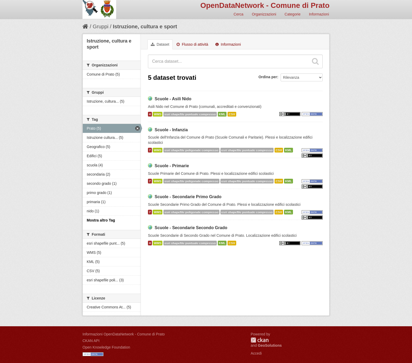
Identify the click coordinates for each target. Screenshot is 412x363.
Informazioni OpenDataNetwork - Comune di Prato (124, 334)
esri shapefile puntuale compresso (190, 114)
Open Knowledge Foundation (106, 347)
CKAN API (91, 341)
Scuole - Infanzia (171, 130)
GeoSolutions (270, 345)
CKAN (260, 340)
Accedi (256, 353)
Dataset (160, 44)
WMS (157, 114)
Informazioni (319, 14)
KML (222, 114)
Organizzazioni (264, 14)
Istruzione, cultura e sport (145, 26)
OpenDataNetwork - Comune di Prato (264, 5)
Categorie (293, 14)
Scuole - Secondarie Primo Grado (187, 196)
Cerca (238, 14)
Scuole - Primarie (171, 166)
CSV (232, 114)
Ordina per (268, 77)
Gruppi (101, 26)
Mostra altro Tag (101, 220)
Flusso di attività (192, 44)
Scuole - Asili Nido (172, 99)
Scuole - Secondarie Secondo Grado (190, 227)
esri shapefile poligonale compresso (191, 150)
